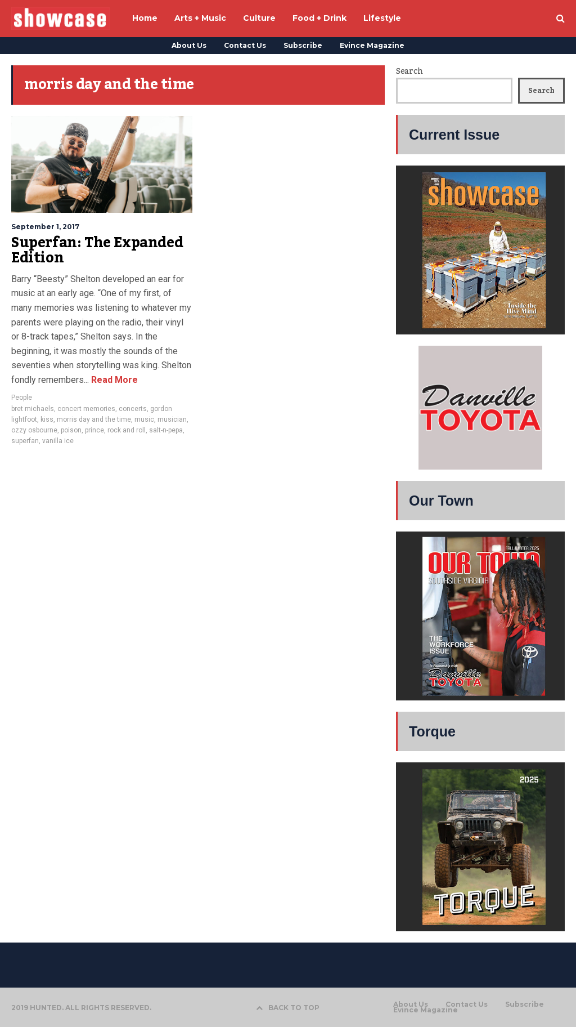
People (21, 397)
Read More (113, 379)
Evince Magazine (372, 45)
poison (71, 430)
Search (409, 71)
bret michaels (32, 409)
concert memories (86, 409)
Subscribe (303, 45)
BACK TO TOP (288, 1007)
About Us (189, 45)
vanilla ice (58, 441)
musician (172, 419)
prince (94, 430)
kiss (46, 419)
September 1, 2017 (45, 226)
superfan (25, 441)
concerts (133, 409)
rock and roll (126, 430)
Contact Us (245, 45)
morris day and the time (94, 419)
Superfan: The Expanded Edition (97, 251)
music (144, 419)
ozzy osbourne (34, 430)
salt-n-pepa (166, 430)
